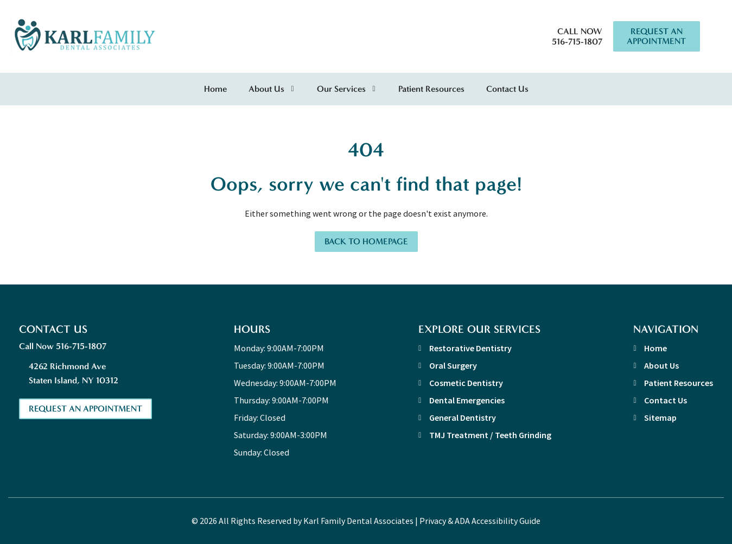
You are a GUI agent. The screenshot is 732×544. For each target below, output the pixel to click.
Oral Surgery (453, 365)
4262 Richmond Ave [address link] (90, 374)
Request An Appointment (656, 36)
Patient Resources (431, 89)
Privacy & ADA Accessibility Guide (479, 520)
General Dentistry (462, 417)
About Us (266, 89)
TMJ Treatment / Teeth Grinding (490, 434)
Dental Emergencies (467, 400)
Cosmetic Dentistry (466, 382)
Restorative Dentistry (470, 348)
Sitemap (660, 417)
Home (215, 89)
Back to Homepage (366, 241)
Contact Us (507, 89)
